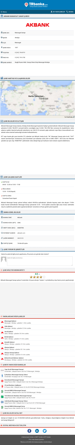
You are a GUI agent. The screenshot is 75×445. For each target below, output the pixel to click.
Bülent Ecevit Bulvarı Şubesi (14, 358)
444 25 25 (20, 238)
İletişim (50, 442)
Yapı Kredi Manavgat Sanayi (14, 369)
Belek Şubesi (9, 337)
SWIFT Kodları (39, 437)
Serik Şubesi (9, 331)
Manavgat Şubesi (10, 321)
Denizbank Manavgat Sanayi (14, 380)
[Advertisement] (37, 69)
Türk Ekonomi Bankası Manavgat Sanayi (18, 396)
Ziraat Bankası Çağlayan (13, 385)
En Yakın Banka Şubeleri (37, 439)
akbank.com (21, 233)
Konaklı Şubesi (10, 342)
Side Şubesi (8, 326)
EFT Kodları (47, 437)
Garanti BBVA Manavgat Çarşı (15, 406)
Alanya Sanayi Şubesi (12, 353)
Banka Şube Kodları (28, 437)
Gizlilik (45, 442)
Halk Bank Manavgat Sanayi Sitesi (16, 401)
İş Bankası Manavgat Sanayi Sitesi (16, 374)
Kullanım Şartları (39, 442)
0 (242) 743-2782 (20, 57)
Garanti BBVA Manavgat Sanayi (15, 390)
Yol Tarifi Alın (68, 117)
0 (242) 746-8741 (20, 52)
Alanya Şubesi (9, 347)
